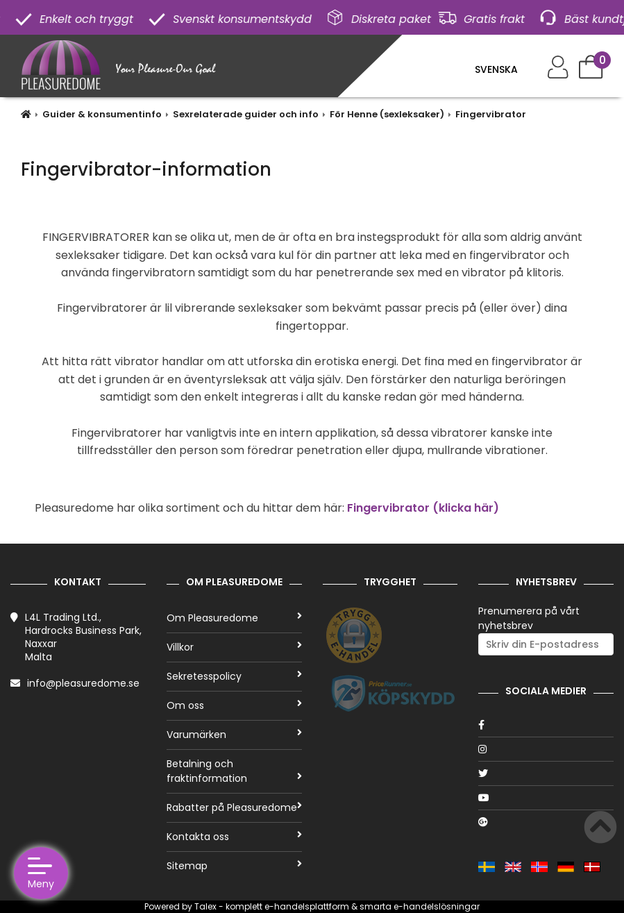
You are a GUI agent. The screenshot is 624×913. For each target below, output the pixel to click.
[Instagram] (546, 749)
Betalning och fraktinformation (234, 771)
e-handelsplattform (306, 906)
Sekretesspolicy (234, 676)
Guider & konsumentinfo (102, 114)
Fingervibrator (490, 114)
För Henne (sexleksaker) (387, 114)
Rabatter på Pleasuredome (234, 807)
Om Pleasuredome (234, 618)
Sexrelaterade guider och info (246, 114)
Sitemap (234, 866)
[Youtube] (546, 798)
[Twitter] (546, 773)
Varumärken (234, 735)
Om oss (234, 705)
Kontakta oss (234, 837)
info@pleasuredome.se (83, 683)
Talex (205, 906)
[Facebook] (546, 725)
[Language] (504, 69)
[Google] (546, 822)
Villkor (234, 647)
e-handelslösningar (437, 906)
